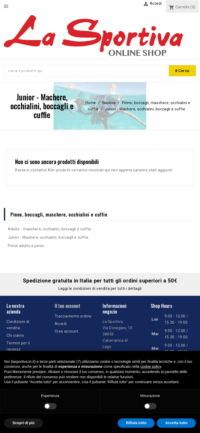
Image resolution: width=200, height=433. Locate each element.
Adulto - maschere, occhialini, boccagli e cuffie (49, 229)
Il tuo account (67, 305)
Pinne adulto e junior (26, 246)
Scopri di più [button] (23, 423)
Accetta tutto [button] (176, 423)
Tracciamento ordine (73, 316)
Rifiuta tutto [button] (136, 423)
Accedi (61, 324)
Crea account (66, 331)
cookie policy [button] (150, 366)
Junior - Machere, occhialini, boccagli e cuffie (48, 237)
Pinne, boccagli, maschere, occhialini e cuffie (59, 214)
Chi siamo (15, 335)
